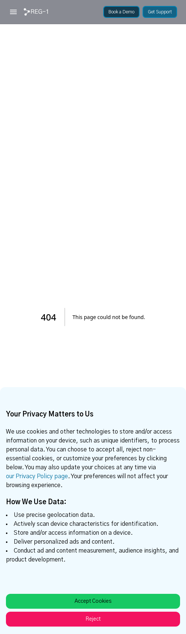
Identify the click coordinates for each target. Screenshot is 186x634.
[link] (36, 12)
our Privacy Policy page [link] (37, 476)
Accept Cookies (93, 601)
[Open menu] (13, 12)
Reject (93, 619)
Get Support (160, 12)
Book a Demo (121, 12)
